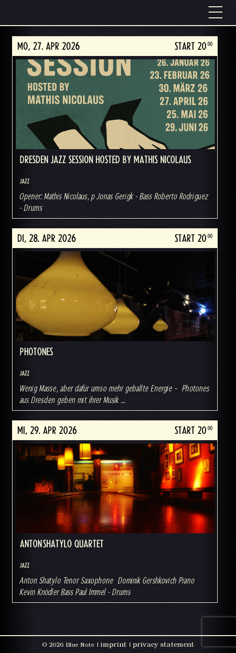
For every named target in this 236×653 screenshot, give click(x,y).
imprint (113, 644)
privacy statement (163, 644)
